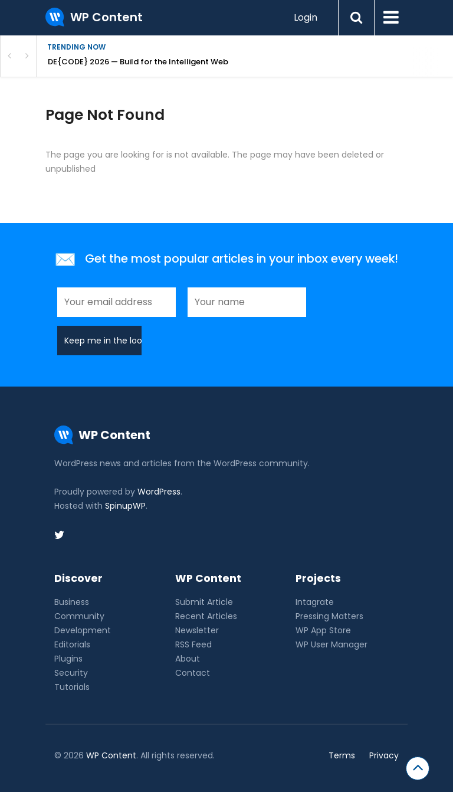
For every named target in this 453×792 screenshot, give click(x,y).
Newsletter (197, 630)
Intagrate (315, 602)
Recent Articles (206, 616)
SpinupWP (125, 506)
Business (71, 602)
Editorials (72, 644)
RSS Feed (193, 644)
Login (305, 17)
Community (79, 616)
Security (71, 673)
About (187, 659)
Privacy (384, 755)
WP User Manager (331, 644)
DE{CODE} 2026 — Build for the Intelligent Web (138, 61)
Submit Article (204, 602)
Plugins (68, 659)
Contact (192, 673)
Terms (342, 755)
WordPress (158, 492)
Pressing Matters (329, 616)
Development (82, 630)
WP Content (111, 755)
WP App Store (323, 630)
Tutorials (72, 687)
